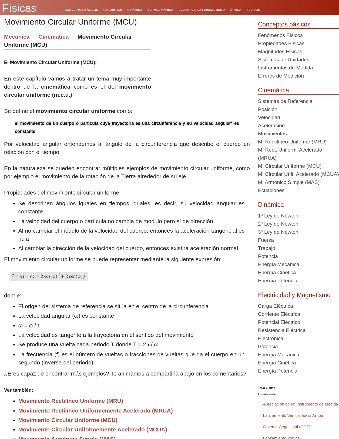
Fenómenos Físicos (280, 35)
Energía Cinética (277, 272)
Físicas (19, 8)
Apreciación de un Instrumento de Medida (300, 404)
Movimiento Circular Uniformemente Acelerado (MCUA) (92, 429)
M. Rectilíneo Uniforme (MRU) (292, 142)
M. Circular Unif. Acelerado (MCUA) (298, 174)
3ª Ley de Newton (278, 232)
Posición (267, 109)
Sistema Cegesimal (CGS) (287, 426)
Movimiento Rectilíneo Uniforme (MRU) (70, 401)
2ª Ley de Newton (278, 224)
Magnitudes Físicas (280, 51)
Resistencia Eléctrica (282, 330)
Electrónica (270, 338)
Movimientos (272, 133)
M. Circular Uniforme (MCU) (289, 166)
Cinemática (53, 36)
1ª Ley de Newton (278, 216)
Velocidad (269, 117)
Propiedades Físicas (281, 43)
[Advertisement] (202, 70)
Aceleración (271, 125)
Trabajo (266, 248)
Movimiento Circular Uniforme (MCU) (68, 420)
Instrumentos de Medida (285, 68)
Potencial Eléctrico (279, 322)
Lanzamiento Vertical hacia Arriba (293, 415)
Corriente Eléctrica (279, 314)
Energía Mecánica (278, 264)
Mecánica (17, 36)
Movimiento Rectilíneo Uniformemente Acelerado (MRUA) (95, 410)
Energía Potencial (278, 280)
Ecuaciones (271, 190)
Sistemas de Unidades (283, 59)
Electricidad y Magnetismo (294, 295)
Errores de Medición (281, 76)
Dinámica (271, 204)
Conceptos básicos (284, 24)
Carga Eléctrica (275, 306)
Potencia (268, 256)
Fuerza (266, 240)
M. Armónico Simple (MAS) (289, 182)
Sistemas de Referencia (285, 101)
